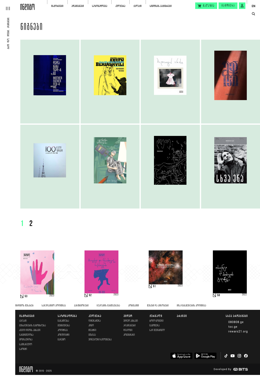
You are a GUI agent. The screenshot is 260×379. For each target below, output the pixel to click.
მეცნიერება (64, 325)
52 (90, 295)
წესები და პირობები (158, 305)
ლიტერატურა (95, 320)
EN (253, 6)
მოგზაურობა (25, 339)
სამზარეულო (25, 344)
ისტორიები (57, 6)
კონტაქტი (133, 305)
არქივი (182, 316)
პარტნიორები (81, 305)
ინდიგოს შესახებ (24, 305)
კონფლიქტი (63, 334)
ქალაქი (137, 6)
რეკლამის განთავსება (108, 305)
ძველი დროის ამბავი (29, 330)
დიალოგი (128, 330)
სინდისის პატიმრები (161, 6)
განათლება (63, 320)
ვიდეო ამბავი (131, 320)
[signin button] (242, 5)
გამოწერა (228, 5)
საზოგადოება (99, 6)
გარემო (61, 339)
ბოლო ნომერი (157, 320)
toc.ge (232, 326)
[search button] (253, 14)
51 (154, 286)
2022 (244, 294)
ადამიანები (78, 6)
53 (26, 296)
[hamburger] (10, 5)
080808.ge (236, 322)
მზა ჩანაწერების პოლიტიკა (191, 305)
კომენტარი (129, 334)
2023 (51, 295)
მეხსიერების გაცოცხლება (32, 325)
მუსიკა (92, 334)
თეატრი (92, 330)
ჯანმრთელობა (26, 334)
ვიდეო (128, 316)
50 (218, 295)
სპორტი (23, 349)
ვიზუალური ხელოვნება (100, 339)
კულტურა (120, 6)
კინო (91, 325)
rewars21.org (238, 331)
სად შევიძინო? (157, 330)
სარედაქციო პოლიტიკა (54, 305)
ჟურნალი (156, 316)
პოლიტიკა (63, 330)
